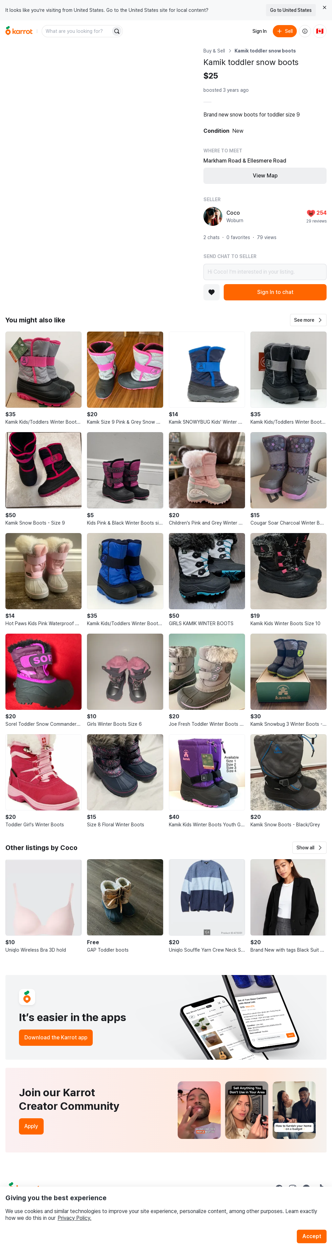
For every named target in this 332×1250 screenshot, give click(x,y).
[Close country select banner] (324, 7)
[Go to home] (18, 31)
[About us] (305, 31)
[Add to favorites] (211, 292)
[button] (308, 320)
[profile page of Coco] (212, 216)
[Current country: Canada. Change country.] (320, 31)
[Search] (116, 31)
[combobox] (77, 31)
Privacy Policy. (74, 1218)
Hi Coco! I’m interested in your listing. (265, 272)
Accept (311, 1236)
